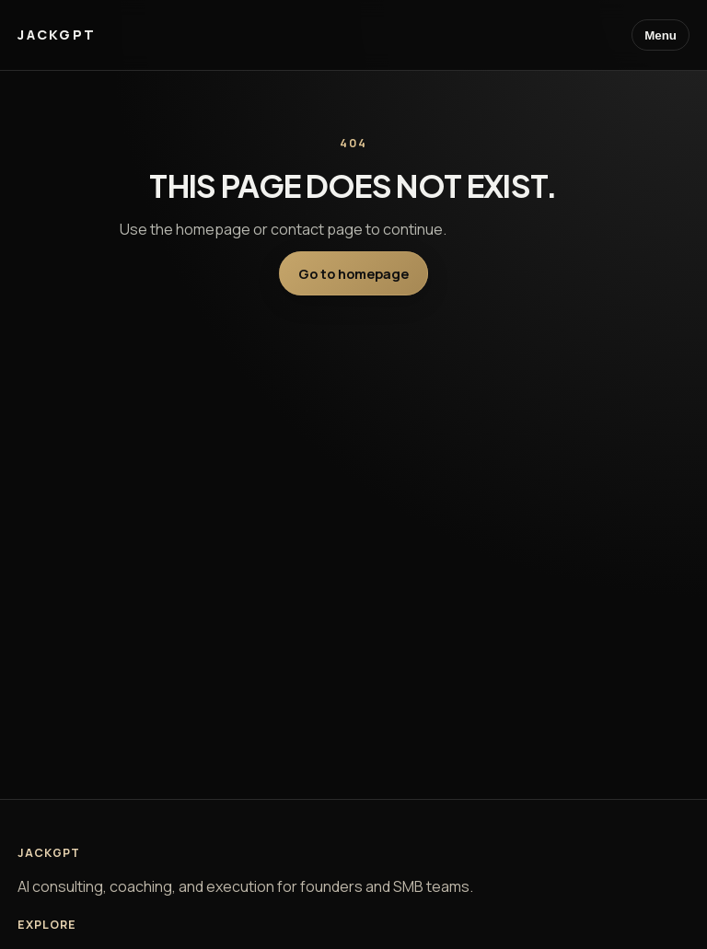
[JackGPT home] (56, 35)
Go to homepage (353, 273)
